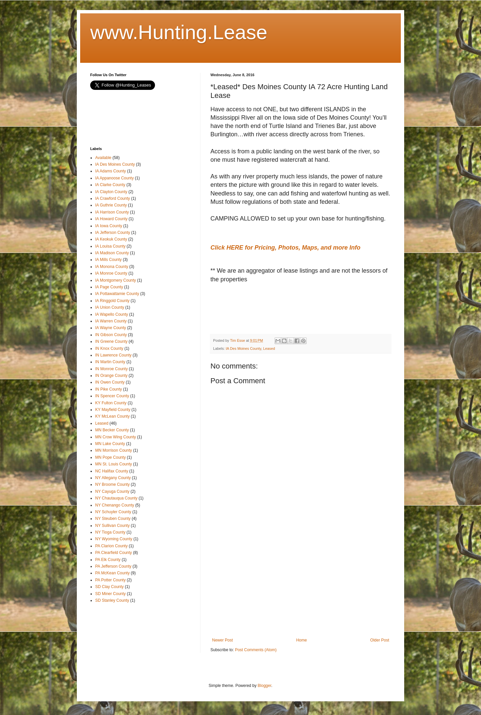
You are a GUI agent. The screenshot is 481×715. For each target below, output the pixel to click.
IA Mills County (108, 259)
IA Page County (109, 287)
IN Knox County (109, 348)
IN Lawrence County (113, 355)
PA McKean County (112, 573)
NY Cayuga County (112, 491)
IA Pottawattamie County (117, 293)
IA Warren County (111, 321)
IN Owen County (110, 382)
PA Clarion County (111, 546)
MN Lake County (110, 443)
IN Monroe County (111, 369)
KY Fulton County (111, 403)
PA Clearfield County (113, 552)
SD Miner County (110, 593)
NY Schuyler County (113, 512)
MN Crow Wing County (115, 437)
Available (103, 157)
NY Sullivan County (112, 525)
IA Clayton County (111, 191)
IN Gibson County (111, 334)
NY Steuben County (113, 518)
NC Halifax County (111, 471)
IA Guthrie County (111, 205)
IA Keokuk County (111, 239)
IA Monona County (111, 266)
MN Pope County (110, 457)
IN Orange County (111, 375)
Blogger (264, 685)
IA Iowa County (108, 226)
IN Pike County (108, 389)
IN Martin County (110, 362)
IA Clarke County (110, 184)
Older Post (379, 640)
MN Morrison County (113, 450)
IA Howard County (111, 219)
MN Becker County (112, 430)
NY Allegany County (113, 477)
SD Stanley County (112, 600)
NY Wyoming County (113, 539)
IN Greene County (111, 341)
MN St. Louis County (113, 464)
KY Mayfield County (112, 409)
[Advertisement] (263, 308)
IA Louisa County (110, 246)
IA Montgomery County (115, 280)
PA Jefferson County (113, 566)
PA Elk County (108, 559)
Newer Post (222, 640)
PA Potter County (110, 580)
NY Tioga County (110, 532)
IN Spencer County (112, 396)
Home (301, 640)
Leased (269, 348)
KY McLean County (112, 416)
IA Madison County (112, 253)
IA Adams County (110, 171)
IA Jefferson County (112, 232)
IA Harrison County (112, 212)
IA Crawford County (112, 198)
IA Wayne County (110, 327)
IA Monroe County (111, 273)
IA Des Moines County (243, 348)
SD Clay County (109, 586)
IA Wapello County (111, 314)
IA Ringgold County (112, 300)
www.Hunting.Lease (178, 32)
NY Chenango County (114, 505)
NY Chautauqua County (116, 498)
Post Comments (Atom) (256, 650)
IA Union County (109, 307)
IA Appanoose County (114, 178)
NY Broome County (112, 484)
